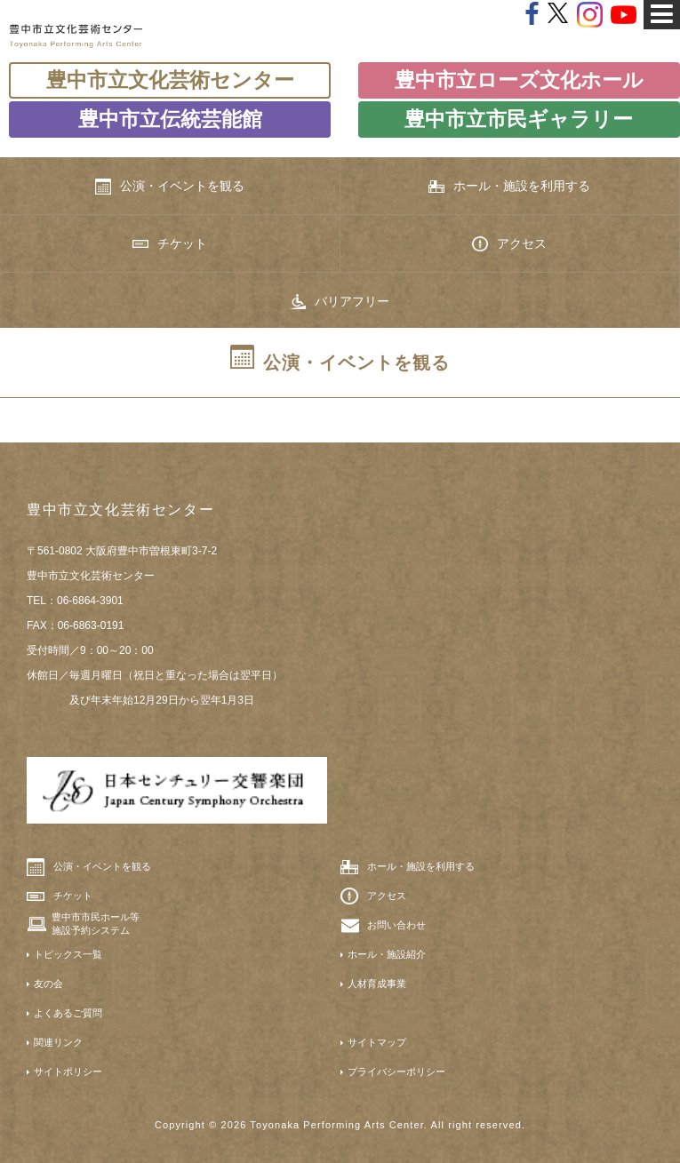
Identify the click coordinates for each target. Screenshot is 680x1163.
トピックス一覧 (68, 954)
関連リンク (58, 1042)
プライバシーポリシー (396, 1071)
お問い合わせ (396, 925)
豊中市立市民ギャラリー (518, 119)
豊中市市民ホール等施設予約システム (96, 923)
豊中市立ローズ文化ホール (519, 80)
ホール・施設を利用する (509, 186)
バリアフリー (339, 302)
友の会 (48, 983)
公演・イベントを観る (169, 187)
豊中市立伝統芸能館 (170, 119)
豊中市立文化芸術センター (170, 80)
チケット (169, 243)
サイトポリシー (68, 1071)
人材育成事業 (377, 983)
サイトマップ (377, 1042)
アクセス (509, 244)
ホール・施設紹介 (387, 954)
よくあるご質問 (68, 1013)
